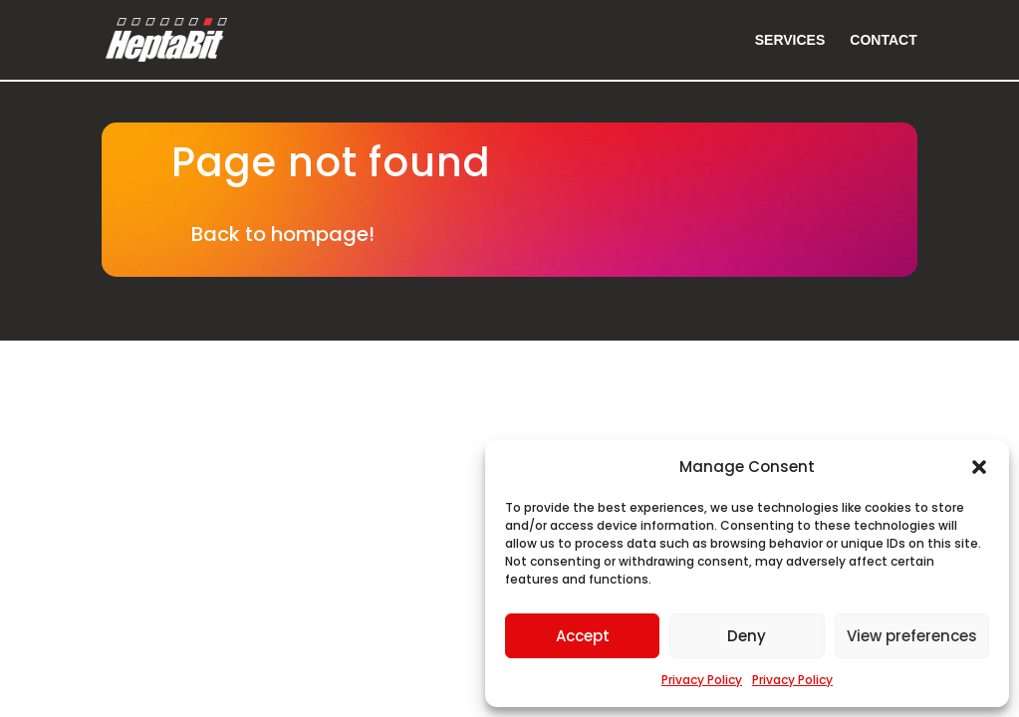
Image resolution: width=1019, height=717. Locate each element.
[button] (979, 467)
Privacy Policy (701, 679)
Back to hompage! (283, 234)
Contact (883, 40)
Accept (583, 635)
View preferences (912, 635)
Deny (746, 635)
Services (790, 40)
